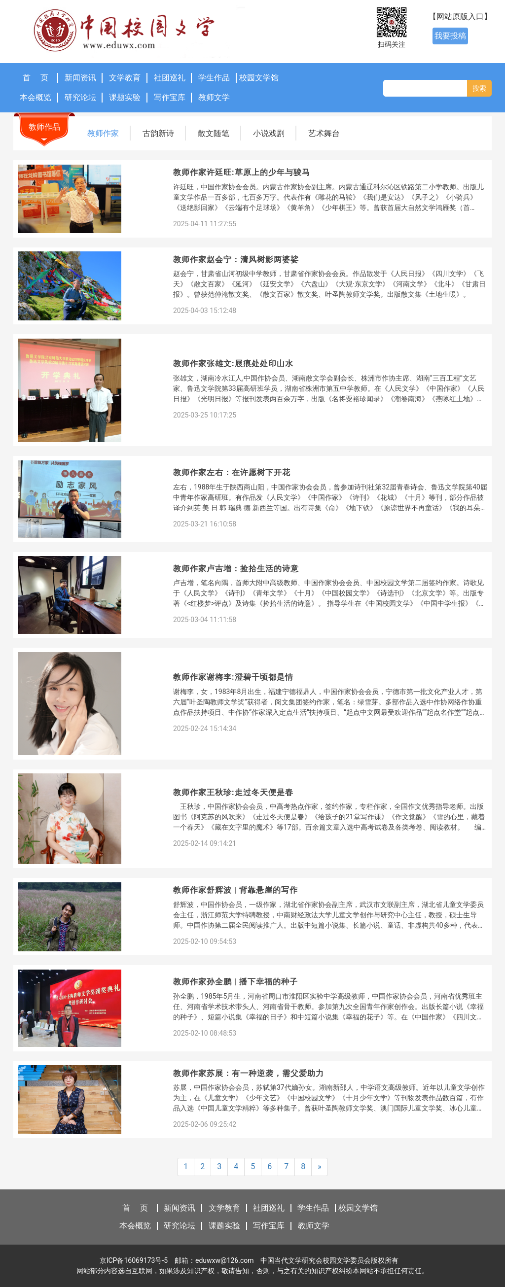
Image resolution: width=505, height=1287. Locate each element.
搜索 (479, 88)
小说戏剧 (269, 133)
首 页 (35, 77)
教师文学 (214, 97)
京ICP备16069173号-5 (134, 1260)
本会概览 (35, 97)
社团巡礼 (169, 77)
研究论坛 (80, 97)
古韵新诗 (158, 133)
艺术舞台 (324, 133)
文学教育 (125, 77)
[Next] (319, 1167)
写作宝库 (169, 97)
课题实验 (125, 97)
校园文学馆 (259, 77)
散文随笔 (213, 133)
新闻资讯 (80, 77)
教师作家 (103, 133)
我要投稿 (450, 35)
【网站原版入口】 (460, 16)
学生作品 (214, 77)
